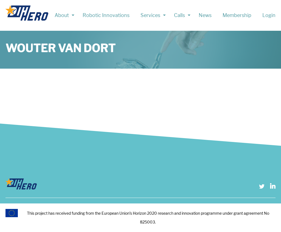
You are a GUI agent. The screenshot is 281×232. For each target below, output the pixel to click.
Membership (237, 15)
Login (269, 15)
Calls (179, 15)
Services (150, 15)
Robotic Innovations (106, 15)
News (205, 15)
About (62, 15)
